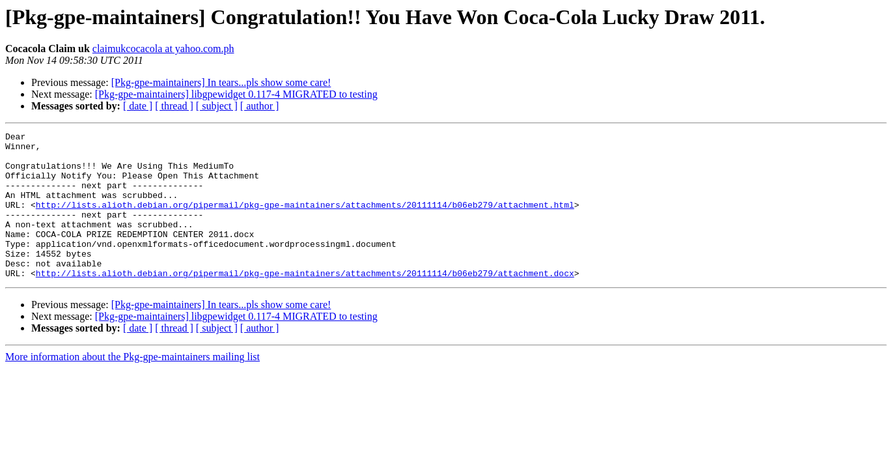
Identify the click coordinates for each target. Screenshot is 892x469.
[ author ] (259, 105)
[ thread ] (174, 105)
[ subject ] (217, 105)
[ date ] (137, 105)
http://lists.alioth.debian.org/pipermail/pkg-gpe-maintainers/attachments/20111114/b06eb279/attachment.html (305, 220)
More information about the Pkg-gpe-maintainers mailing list (132, 385)
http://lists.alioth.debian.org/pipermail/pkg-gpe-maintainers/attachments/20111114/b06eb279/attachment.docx (305, 302)
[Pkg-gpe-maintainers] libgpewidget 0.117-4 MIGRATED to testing (236, 94)
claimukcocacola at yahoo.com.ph (163, 48)
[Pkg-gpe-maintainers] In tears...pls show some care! (221, 82)
